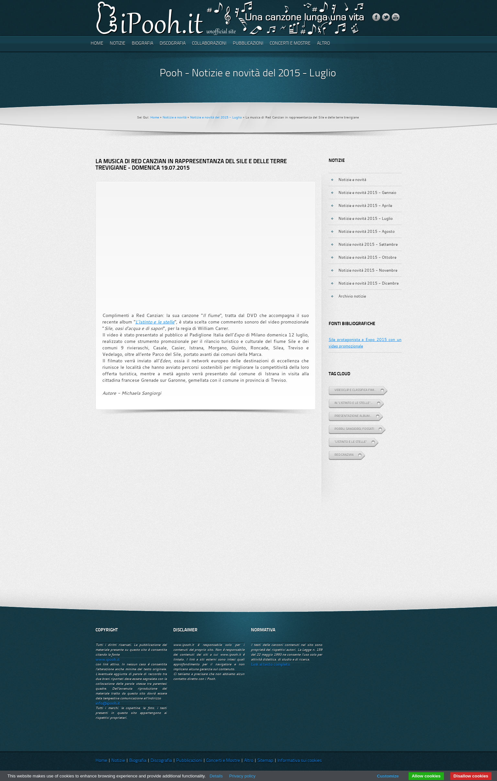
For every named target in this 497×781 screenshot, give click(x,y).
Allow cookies (426, 776)
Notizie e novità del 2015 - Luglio (216, 117)
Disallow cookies (471, 776)
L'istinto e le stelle (155, 322)
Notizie (117, 43)
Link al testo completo (270, 664)
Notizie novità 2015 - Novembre (367, 270)
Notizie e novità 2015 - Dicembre (368, 283)
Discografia (173, 43)
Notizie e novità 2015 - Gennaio (367, 192)
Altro (323, 43)
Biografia (142, 43)
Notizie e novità (174, 117)
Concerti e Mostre (290, 43)
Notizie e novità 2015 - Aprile (365, 205)
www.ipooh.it (108, 659)
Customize (388, 776)
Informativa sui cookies (299, 760)
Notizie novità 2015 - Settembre (368, 244)
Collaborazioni (209, 43)
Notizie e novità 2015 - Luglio (365, 218)
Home (97, 43)
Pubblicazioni (248, 43)
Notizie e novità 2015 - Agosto (366, 231)
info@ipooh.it (108, 703)
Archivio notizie (352, 296)
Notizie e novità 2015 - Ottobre (367, 257)
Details (216, 776)
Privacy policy (242, 776)
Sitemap (265, 760)
